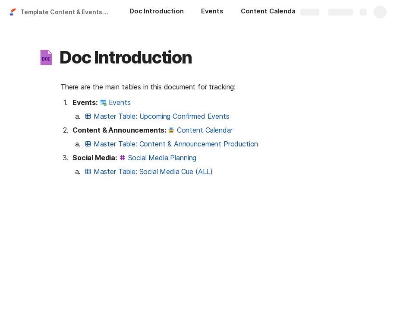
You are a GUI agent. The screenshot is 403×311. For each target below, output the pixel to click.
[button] (46, 57)
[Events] (212, 12)
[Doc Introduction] (156, 12)
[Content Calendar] (273, 12)
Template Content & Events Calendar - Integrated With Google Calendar (66, 12)
